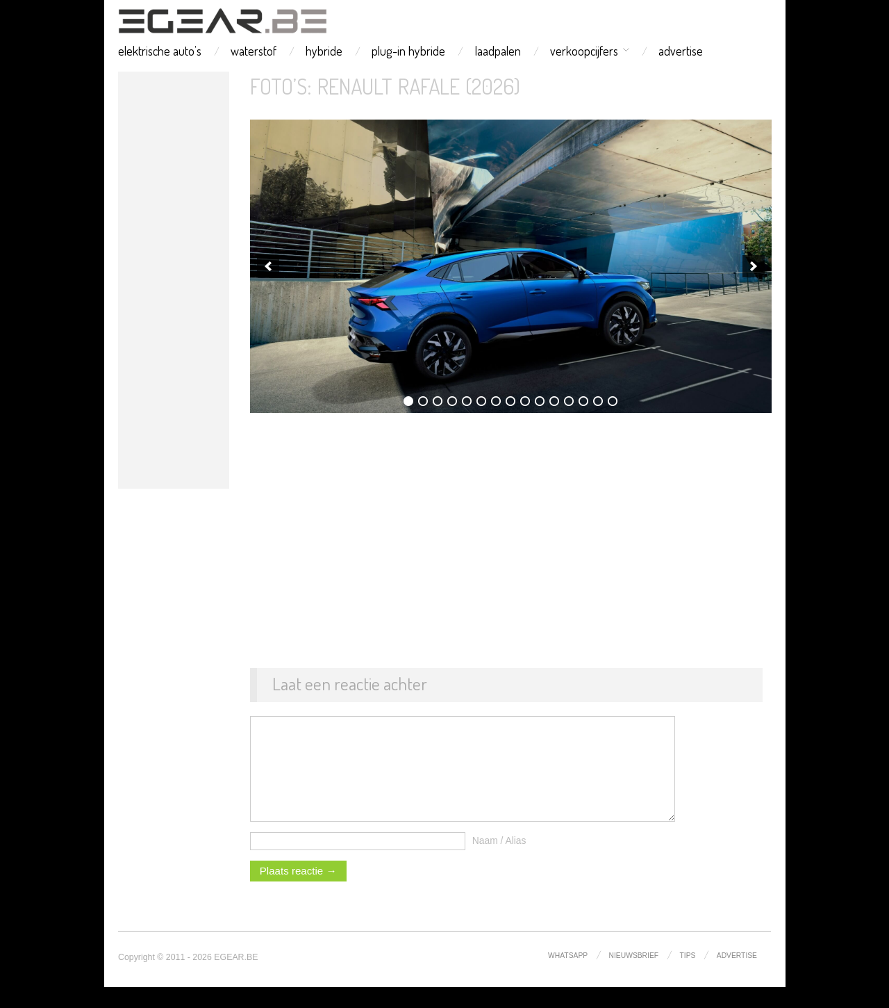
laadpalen (498, 50)
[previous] (268, 266)
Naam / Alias (499, 861)
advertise (680, 50)
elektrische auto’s (159, 50)
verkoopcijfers (584, 50)
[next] (753, 266)
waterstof (253, 50)
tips (688, 976)
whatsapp (568, 976)
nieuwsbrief (634, 976)
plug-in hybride (408, 50)
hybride (324, 50)
